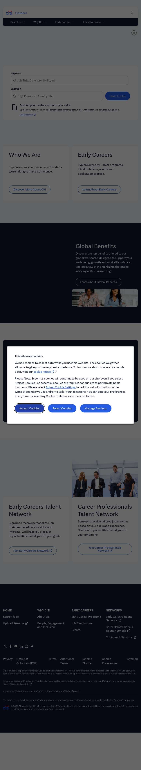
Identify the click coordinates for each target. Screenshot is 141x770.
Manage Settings (95, 409)
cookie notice (42, 373)
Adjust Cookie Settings (61, 389)
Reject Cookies (62, 409)
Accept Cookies (30, 409)
